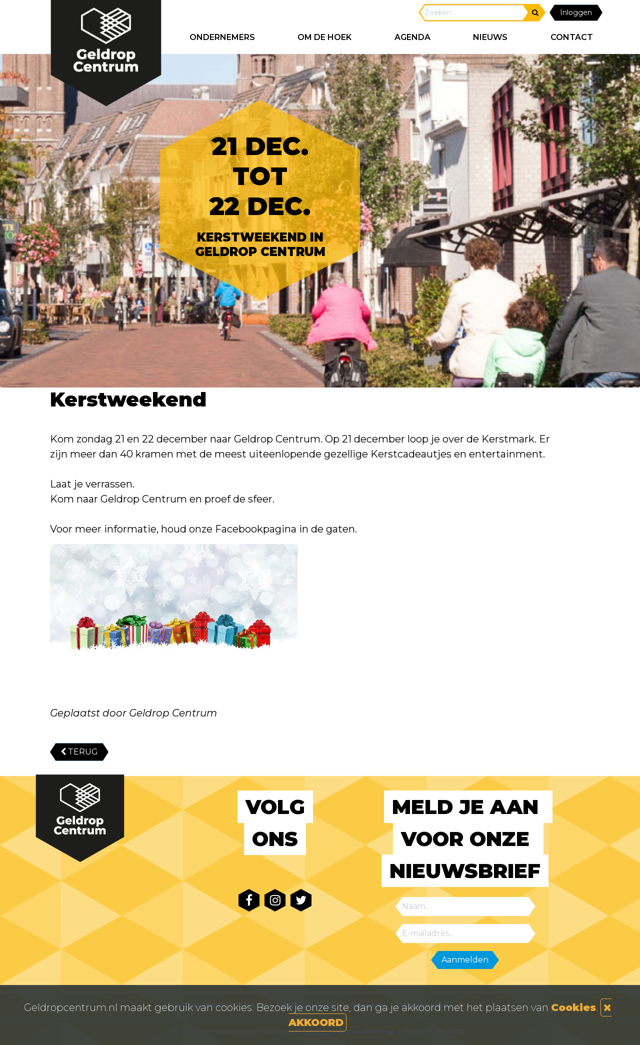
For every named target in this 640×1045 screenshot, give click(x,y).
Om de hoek (325, 37)
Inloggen (576, 12)
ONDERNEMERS (222, 37)
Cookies (573, 1008)
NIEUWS (490, 37)
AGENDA (412, 37)
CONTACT (571, 37)
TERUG (79, 751)
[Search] (474, 12)
